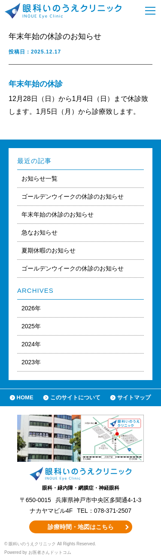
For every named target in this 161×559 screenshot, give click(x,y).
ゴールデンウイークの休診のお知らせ (72, 196)
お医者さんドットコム (49, 552)
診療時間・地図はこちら (81, 526)
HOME (25, 397)
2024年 (31, 344)
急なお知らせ (39, 232)
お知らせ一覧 (39, 178)
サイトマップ (134, 397)
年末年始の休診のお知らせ (57, 214)
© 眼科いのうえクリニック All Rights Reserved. (50, 543)
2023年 (31, 362)
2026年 (31, 308)
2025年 (31, 326)
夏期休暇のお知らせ (48, 250)
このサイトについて (75, 397)
